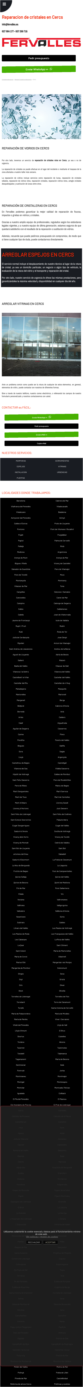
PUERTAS (21, 478)
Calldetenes (62, 609)
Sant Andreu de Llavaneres (20, 649)
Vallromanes (62, 899)
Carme (21, 734)
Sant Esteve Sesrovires (21, 820)
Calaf (21, 723)
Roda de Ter (62, 632)
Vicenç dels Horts (20, 837)
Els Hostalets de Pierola (21, 1105)
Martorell (62, 694)
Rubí (21, 632)
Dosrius (21, 1036)
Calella (21, 614)
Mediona (20, 552)
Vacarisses (21, 916)
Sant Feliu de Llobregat (21, 814)
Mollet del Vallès (21, 1367)
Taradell (20, 1053)
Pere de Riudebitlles (62, 780)
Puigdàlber (62, 535)
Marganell (21, 700)
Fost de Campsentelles (62, 871)
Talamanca (62, 1053)
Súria (62, 916)
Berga (62, 700)
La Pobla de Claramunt (62, 859)
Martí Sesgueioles (21, 791)
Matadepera (21, 689)
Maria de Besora (62, 1059)
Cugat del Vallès (62, 825)
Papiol (20, 540)
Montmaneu (21, 1076)
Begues (21, 746)
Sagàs (62, 751)
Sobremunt (62, 968)
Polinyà (21, 1372)
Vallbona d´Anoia (62, 911)
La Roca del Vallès (62, 939)
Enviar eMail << (41, 435)
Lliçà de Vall (62, 1025)
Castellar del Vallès (62, 677)
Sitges (21, 974)
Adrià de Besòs (62, 654)
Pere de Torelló (20, 575)
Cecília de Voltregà (62, 831)
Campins (21, 603)
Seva (62, 974)
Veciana (21, 899)
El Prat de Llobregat (62, 1105)
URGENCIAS (62, 472)
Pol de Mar (20, 888)
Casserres (62, 728)
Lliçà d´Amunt (21, 1030)
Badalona (62, 512)
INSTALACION (21, 472)
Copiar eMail (41, 443)
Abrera (62, 1042)
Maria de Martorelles (62, 951)
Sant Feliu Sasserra (21, 780)
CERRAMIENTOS (62, 461)
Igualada (20, 1093)
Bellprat (21, 706)
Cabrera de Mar (62, 500)
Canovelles (21, 597)
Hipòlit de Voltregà (21, 774)
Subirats (21, 922)
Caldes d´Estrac (20, 523)
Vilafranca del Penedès (21, 506)
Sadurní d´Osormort (20, 859)
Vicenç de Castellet (62, 563)
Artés (20, 717)
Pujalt (20, 535)
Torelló (21, 1008)
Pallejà (21, 546)
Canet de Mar (62, 597)
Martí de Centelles (62, 797)
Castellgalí (62, 763)
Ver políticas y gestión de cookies (42, 1236)
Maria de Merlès (21, 1019)
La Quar (21, 945)
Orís (20, 985)
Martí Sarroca (62, 791)
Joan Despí (62, 637)
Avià (62, 711)
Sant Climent (62, 945)
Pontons (20, 529)
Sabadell (62, 854)
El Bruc (62, 1030)
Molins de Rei (62, 1367)
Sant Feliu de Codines (62, 814)
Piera (62, 734)
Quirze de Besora (21, 882)
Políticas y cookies (62, 1384)
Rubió (62, 626)
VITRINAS (62, 466)
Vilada (20, 894)
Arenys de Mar (62, 558)
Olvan (62, 985)
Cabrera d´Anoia (62, 706)
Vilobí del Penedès (21, 1025)
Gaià (62, 1065)
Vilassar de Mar (20, 586)
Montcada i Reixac (62, 1087)
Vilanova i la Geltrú (21, 671)
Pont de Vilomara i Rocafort (62, 529)
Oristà (62, 979)
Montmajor (62, 1076)
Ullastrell (62, 956)
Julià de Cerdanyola (21, 637)
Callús (20, 609)
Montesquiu (62, 1082)
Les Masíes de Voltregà (62, 928)
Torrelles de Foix (62, 996)
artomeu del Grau (20, 854)
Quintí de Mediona (62, 882)
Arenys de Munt (20, 558)
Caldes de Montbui (62, 774)
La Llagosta (62, 865)
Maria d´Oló (21, 962)
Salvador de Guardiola (21, 569)
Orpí (21, 979)
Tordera (21, 1042)
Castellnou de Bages (21, 763)
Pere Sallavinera (62, 888)
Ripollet (21, 643)
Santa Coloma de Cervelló (62, 1008)
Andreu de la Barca (62, 649)
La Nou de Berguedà (21, 865)
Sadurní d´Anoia (21, 831)
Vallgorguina (62, 905)
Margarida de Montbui (21, 968)
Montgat (20, 1082)
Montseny (62, 580)
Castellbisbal (62, 1378)
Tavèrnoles (62, 1048)
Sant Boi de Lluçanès (21, 848)
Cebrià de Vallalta (62, 842)
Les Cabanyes (21, 939)
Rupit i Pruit (21, 626)
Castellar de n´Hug (62, 683)
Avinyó (62, 518)
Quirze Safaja (20, 877)
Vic (62, 894)
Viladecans (21, 512)
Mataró (62, 660)
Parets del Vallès (62, 740)
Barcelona (21, 500)
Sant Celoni (21, 951)
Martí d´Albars (21, 803)
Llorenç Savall (62, 803)
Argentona (62, 552)
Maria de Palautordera (20, 1013)
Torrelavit (21, 1002)
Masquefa (62, 689)
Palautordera (62, 820)
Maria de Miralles (62, 1013)
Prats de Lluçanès (62, 523)
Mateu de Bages (62, 785)
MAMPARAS (21, 461)
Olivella (62, 991)
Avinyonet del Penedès (21, 518)
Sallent (21, 660)
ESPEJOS (21, 466)
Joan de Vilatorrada (62, 614)
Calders (62, 717)
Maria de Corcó (20, 956)
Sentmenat (21, 1065)
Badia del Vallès (20, 666)
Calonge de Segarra (62, 603)
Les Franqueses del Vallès (62, 934)
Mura (62, 575)
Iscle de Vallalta (62, 620)
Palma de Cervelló (62, 540)
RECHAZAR (34, 1242)
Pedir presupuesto (38, 58)
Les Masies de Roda (20, 934)
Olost (21, 991)
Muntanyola (21, 580)
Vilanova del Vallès (62, 671)
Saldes (62, 922)
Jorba (62, 1070)
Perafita (20, 740)
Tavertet (21, 1048)
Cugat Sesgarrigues (20, 825)
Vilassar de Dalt (62, 666)
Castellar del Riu (21, 683)
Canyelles (21, 592)
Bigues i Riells (21, 563)
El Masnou (62, 1099)
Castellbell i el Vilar (21, 677)
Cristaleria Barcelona (7, 79)
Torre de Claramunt (62, 1002)
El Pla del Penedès (21, 1099)
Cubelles (62, 1036)
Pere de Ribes (21, 785)
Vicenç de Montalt (21, 842)
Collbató (62, 1093)
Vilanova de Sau (21, 768)
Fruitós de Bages (21, 871)
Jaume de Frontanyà (21, 620)
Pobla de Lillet (62, 1372)
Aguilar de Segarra (21, 728)
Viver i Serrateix (62, 1019)
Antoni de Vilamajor (62, 643)
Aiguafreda (62, 723)
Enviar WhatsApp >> (39, 69)
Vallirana (20, 905)
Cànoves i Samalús (62, 592)
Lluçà (21, 757)
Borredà (20, 711)
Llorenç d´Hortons (21, 808)
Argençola (62, 757)
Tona (62, 586)
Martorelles (21, 694)
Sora (21, 751)
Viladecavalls (62, 506)
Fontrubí (20, 1070)
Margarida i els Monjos (62, 962)
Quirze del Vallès (62, 877)
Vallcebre (21, 911)
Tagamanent (20, 1059)
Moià (62, 546)
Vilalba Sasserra (62, 768)
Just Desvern (62, 808)
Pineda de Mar (21, 1378)
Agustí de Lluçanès (21, 654)
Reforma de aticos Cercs (20, 1384)
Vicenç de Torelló (62, 837)
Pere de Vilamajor (62, 569)
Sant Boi (62, 848)
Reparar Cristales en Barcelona (22, 79)
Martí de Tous (21, 797)
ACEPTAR (50, 1242)
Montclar (21, 1087)
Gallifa (62, 746)
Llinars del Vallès (21, 928)
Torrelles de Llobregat (20, 996)
